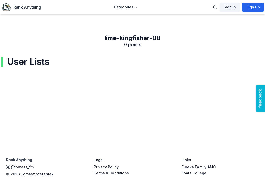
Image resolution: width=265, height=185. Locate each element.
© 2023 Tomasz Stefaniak (29, 174)
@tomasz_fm (20, 167)
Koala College (194, 173)
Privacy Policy (106, 167)
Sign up (253, 7)
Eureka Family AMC (199, 167)
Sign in (230, 7)
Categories (126, 7)
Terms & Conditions (111, 173)
